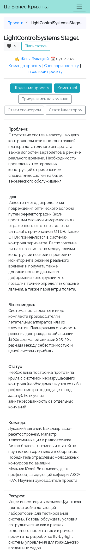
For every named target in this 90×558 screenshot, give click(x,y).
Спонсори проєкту (61, 65)
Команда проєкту (24, 65)
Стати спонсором (24, 110)
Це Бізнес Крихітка (26, 7)
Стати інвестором (66, 110)
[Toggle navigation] (79, 7)
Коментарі (67, 88)
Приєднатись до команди (45, 99)
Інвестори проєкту (45, 71)
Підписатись (35, 46)
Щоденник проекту (31, 88)
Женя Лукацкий (35, 59)
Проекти (15, 23)
